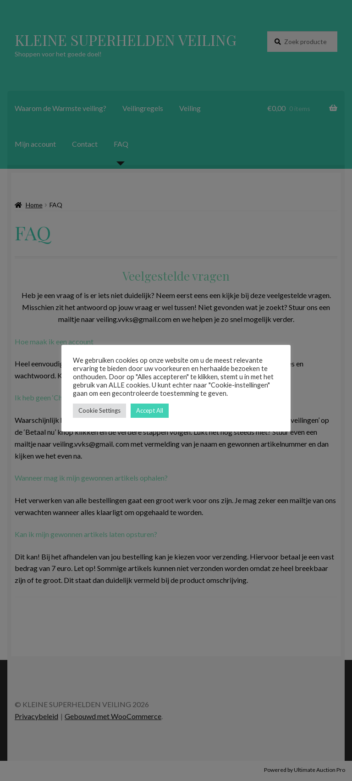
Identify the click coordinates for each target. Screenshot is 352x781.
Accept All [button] (149, 410)
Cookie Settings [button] (99, 410)
